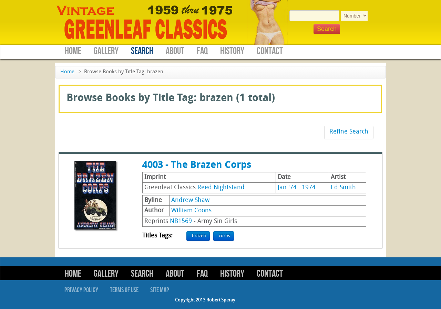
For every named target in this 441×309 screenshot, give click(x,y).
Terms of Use (124, 290)
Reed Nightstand (221, 187)
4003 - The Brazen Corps (196, 165)
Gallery (106, 51)
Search (142, 51)
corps (224, 236)
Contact (270, 51)
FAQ (202, 51)
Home (73, 51)
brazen (199, 236)
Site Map (159, 290)
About (175, 51)
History (232, 51)
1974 (309, 187)
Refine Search (348, 132)
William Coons (191, 210)
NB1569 (181, 221)
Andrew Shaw (190, 200)
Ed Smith (343, 187)
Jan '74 (287, 187)
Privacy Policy (81, 290)
